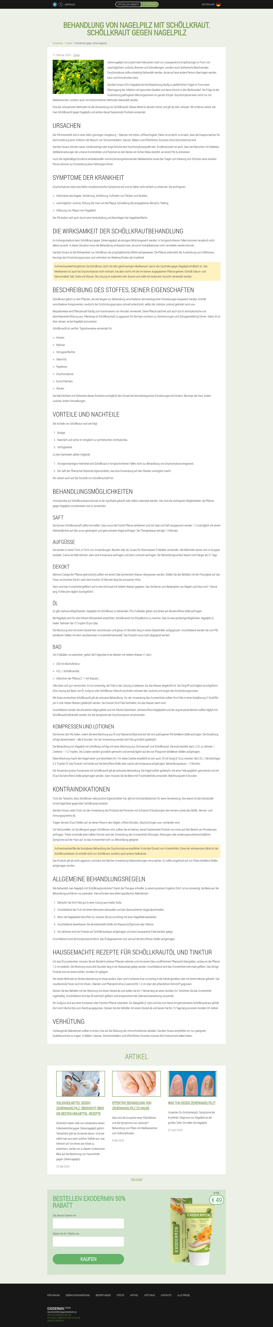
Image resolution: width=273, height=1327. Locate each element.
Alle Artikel (136, 1179)
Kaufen (88, 1259)
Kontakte (166, 1295)
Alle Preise (183, 1295)
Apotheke (149, 1295)
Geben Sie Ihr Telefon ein (66, 1233)
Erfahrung (53, 1295)
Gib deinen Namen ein (64, 1215)
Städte (120, 1295)
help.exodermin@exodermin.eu (62, 1312)
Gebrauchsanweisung (78, 1295)
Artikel (134, 1295)
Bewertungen (103, 1295)
